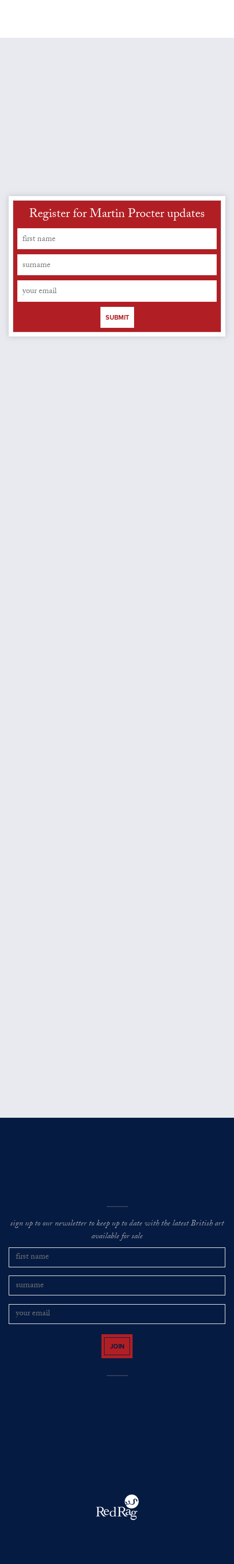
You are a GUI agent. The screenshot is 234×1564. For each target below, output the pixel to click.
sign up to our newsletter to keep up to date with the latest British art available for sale (117, 1230)
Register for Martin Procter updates (117, 215)
